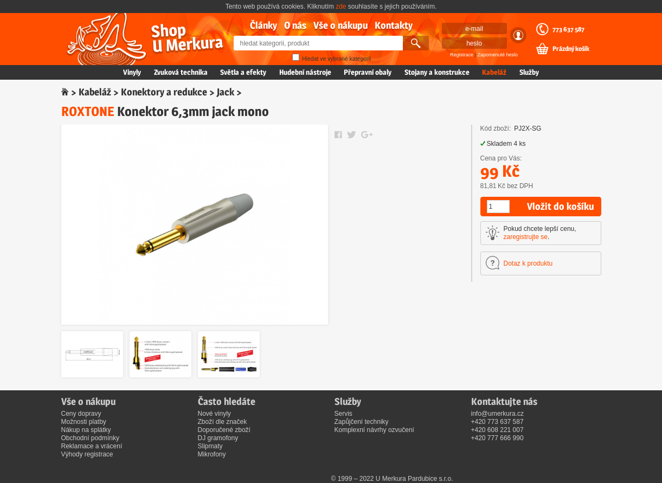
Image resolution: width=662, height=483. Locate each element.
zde (341, 6)
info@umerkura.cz (497, 413)
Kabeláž (494, 72)
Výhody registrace (87, 454)
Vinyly (132, 72)
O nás (295, 25)
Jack (225, 92)
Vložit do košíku (560, 206)
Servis (343, 413)
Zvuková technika (181, 72)
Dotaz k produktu (528, 263)
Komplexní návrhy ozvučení (374, 430)
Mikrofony (212, 454)
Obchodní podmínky (90, 438)
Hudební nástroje (305, 72)
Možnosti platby (83, 422)
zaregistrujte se (526, 237)
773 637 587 (568, 29)
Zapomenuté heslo (497, 54)
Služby (529, 72)
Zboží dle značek (222, 422)
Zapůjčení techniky (362, 422)
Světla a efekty (243, 72)
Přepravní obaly (367, 72)
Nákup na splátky (86, 430)
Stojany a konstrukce (437, 72)
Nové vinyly (214, 413)
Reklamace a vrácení (92, 446)
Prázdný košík (570, 49)
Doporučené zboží (224, 430)
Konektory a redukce (164, 92)
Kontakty (394, 25)
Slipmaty (210, 446)
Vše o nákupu (340, 25)
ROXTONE (87, 111)
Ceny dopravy (81, 413)
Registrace (461, 54)
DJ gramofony (218, 438)
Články (263, 25)
